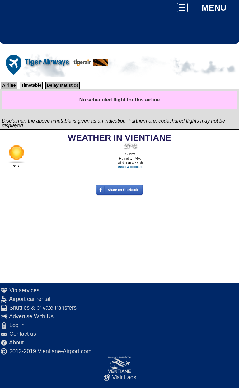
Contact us (22, 334)
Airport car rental (29, 299)
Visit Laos (124, 377)
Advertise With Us (31, 316)
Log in (17, 325)
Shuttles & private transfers (43, 308)
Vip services (24, 290)
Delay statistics (62, 85)
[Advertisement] (119, 239)
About (16, 342)
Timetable (31, 85)
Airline (9, 85)
